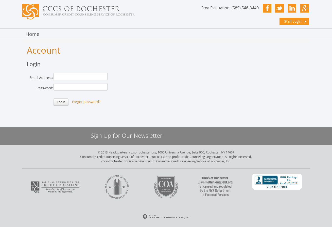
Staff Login (292, 21)
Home (33, 34)
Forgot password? (86, 101)
